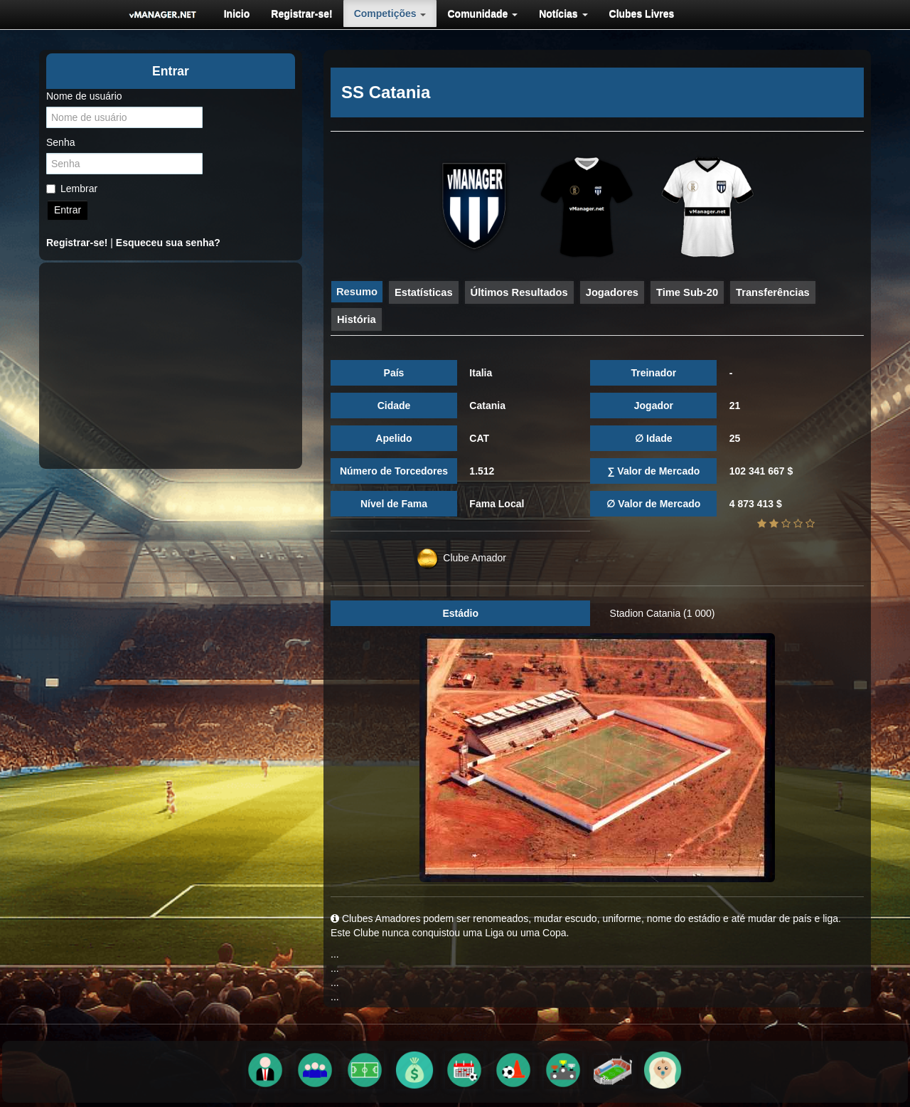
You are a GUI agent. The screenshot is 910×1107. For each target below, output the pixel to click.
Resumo (357, 291)
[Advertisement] (170, 365)
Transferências (773, 292)
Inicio (237, 13)
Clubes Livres (642, 13)
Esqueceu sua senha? (168, 242)
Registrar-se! (301, 13)
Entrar (67, 210)
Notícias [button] (563, 13)
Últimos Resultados (519, 292)
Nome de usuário (84, 96)
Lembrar (71, 188)
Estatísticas (424, 292)
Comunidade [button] (482, 13)
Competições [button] (390, 13)
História (356, 319)
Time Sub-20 (687, 292)
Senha (60, 142)
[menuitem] (237, 13)
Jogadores (612, 292)
